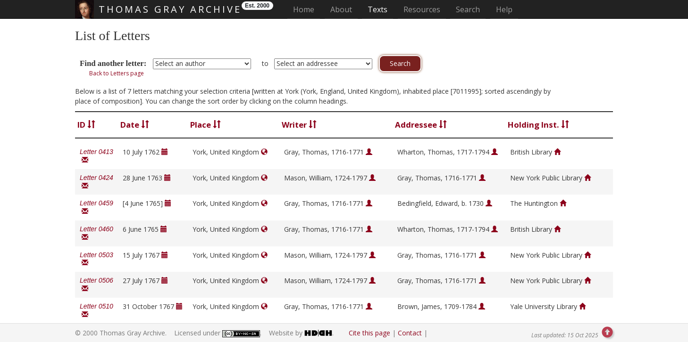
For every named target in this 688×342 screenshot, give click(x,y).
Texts (377, 9)
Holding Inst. (538, 124)
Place (205, 124)
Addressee (421, 124)
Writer (299, 124)
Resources (421, 9)
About (341, 9)
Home (306, 9)
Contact (410, 332)
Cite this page (369, 332)
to (265, 63)
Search (468, 9)
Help (504, 9)
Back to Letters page (116, 73)
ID (86, 124)
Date (134, 124)
